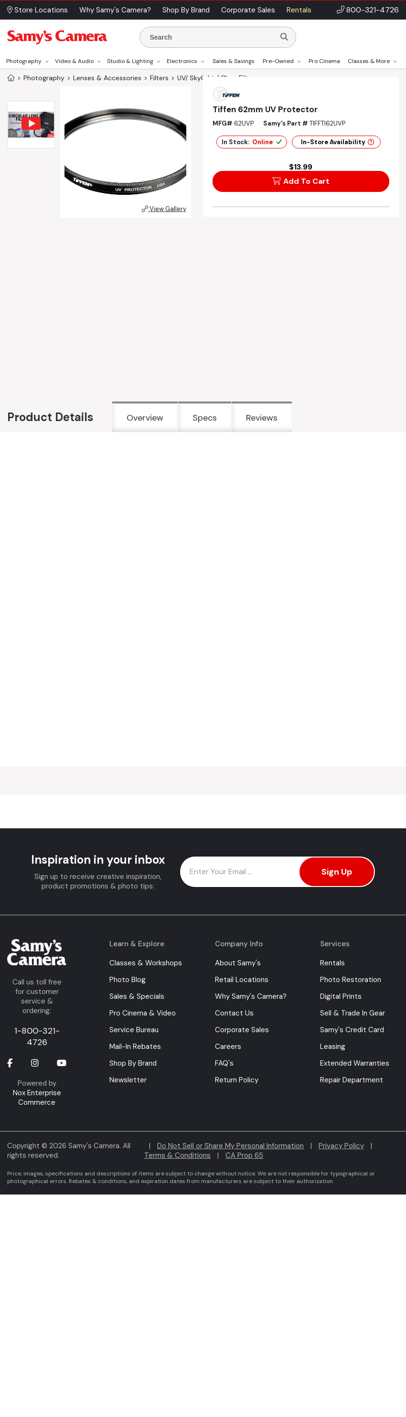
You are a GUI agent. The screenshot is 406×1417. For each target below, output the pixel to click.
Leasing (332, 1046)
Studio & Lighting (130, 61)
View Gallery (164, 209)
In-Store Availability (337, 142)
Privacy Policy (341, 1146)
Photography (24, 61)
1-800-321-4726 (37, 1036)
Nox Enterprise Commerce (37, 1097)
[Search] (284, 37)
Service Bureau (134, 1030)
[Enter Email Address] (277, 872)
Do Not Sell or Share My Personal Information (230, 1146)
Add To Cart (301, 181)
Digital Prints (341, 996)
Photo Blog (127, 979)
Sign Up (336, 872)
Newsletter (128, 1080)
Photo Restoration (350, 979)
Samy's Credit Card (352, 1030)
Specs (204, 417)
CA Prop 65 (244, 1155)
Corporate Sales (242, 1030)
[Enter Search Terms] (211, 37)
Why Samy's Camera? (251, 996)
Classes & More (369, 61)
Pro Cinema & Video (142, 1013)
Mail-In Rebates (135, 1046)
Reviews (262, 417)
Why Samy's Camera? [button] (115, 10)
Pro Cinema (324, 61)
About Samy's (238, 963)
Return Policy (236, 1080)
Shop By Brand (133, 1063)
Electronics (182, 61)
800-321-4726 (372, 10)
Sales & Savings (234, 61)
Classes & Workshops (145, 963)
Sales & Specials (136, 996)
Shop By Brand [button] (186, 10)
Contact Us (234, 1013)
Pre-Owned (278, 61)
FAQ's (224, 1063)
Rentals (332, 963)
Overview (145, 417)
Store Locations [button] (37, 10)
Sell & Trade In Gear (352, 1013)
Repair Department (351, 1080)
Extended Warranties (354, 1063)
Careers (228, 1046)
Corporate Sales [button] (248, 10)
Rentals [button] (299, 10)
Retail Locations (241, 979)
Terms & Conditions (177, 1155)
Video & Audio (74, 61)
